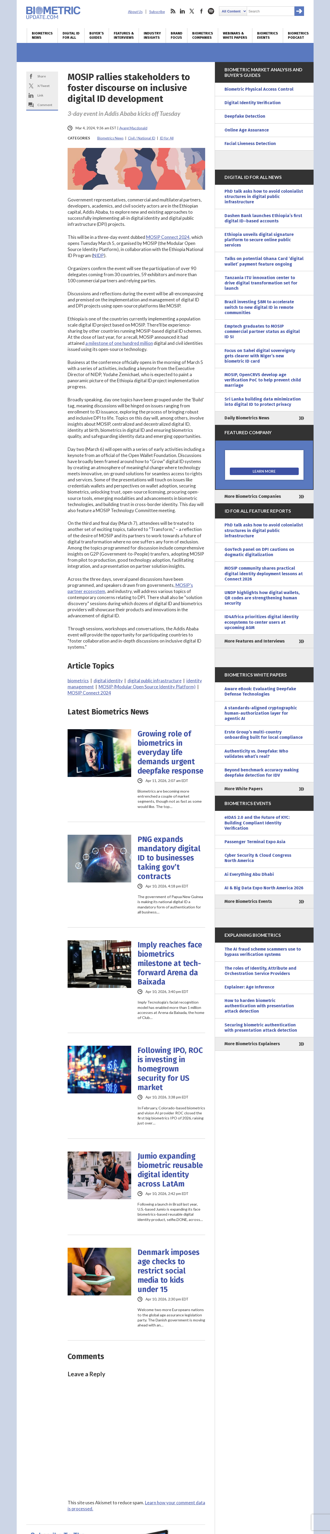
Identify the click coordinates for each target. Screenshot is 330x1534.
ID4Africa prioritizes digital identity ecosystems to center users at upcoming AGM (261, 622)
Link (40, 95)
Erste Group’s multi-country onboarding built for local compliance (264, 734)
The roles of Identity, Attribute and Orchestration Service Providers (260, 971)
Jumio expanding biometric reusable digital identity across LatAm (170, 1170)
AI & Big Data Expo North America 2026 (264, 887)
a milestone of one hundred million (119, 343)
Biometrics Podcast (298, 35)
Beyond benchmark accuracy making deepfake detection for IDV (262, 772)
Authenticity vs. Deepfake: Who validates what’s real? (256, 754)
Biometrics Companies (202, 35)
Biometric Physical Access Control (259, 89)
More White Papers (244, 788)
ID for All (167, 138)
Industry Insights (152, 35)
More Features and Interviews (255, 641)
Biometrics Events (267, 35)
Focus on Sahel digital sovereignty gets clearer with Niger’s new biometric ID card (260, 356)
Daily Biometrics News (247, 417)
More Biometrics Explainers (252, 1043)
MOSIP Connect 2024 (168, 237)
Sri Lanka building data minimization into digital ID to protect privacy (263, 402)
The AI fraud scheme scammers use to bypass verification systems (263, 952)
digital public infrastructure (154, 680)
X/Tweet (43, 86)
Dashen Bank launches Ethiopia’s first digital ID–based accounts (263, 218)
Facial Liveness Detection (250, 143)
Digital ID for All (71, 35)
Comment (44, 105)
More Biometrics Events (248, 901)
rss (173, 11)
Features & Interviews (124, 35)
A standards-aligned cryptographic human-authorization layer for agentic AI (261, 713)
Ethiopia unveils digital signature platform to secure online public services (259, 240)
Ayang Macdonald (133, 128)
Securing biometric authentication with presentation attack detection (261, 1027)
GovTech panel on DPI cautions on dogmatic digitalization (259, 552)
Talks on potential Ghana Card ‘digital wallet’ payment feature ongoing (264, 261)
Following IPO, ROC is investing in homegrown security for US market (170, 1069)
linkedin (182, 11)
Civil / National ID (141, 138)
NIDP (98, 255)
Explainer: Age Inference (249, 987)
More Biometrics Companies (253, 496)
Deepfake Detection (245, 116)
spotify (211, 11)
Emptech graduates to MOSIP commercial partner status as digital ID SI (262, 331)
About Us (135, 12)
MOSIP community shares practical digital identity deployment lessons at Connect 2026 (264, 573)
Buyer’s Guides (96, 35)
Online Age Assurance (247, 130)
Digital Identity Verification (253, 102)
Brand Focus (176, 35)
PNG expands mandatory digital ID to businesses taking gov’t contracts (169, 858)
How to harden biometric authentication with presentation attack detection (259, 1006)
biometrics (78, 680)
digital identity (108, 680)
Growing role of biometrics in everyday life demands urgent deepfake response (170, 752)
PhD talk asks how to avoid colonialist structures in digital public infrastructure (264, 196)
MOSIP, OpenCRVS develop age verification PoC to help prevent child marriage (263, 380)
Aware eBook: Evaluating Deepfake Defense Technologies (260, 691)
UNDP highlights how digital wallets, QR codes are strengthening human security (262, 598)
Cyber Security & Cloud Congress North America (258, 858)
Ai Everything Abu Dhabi (249, 874)
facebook (201, 11)
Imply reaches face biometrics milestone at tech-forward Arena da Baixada (170, 963)
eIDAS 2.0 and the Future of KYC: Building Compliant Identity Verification (257, 822)
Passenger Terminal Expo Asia (255, 841)
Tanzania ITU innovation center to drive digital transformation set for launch (261, 283)
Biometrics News (42, 35)
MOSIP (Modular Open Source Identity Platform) (147, 686)
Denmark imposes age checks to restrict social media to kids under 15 (169, 1271)
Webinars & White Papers (235, 35)
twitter (192, 11)
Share (41, 76)
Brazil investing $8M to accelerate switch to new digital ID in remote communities (259, 307)
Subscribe (157, 12)
